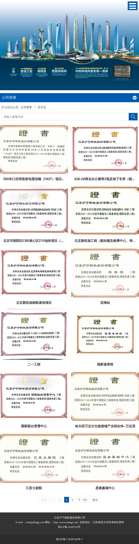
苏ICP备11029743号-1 (69, 539)
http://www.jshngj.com (65, 522)
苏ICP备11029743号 (69, 526)
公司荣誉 (26, 107)
